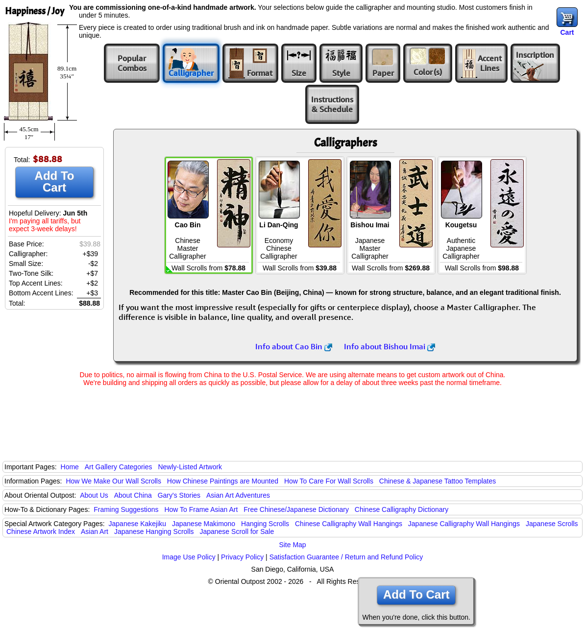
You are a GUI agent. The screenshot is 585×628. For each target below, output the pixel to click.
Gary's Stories (179, 495)
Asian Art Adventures (238, 495)
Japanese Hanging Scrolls (154, 531)
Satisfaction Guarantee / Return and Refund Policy (346, 557)
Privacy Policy (242, 557)
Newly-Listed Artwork (190, 467)
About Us (94, 495)
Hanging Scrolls (265, 524)
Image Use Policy (189, 557)
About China (133, 495)
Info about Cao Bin (293, 346)
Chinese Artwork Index (40, 531)
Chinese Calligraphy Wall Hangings (348, 524)
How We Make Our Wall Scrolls (113, 481)
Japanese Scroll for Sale (236, 531)
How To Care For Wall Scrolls (328, 481)
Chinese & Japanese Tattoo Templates (437, 481)
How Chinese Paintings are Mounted (222, 481)
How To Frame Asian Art (201, 509)
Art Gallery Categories (118, 467)
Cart (567, 32)
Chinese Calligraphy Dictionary (401, 509)
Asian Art (94, 531)
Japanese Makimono (203, 524)
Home (70, 467)
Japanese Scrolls (552, 524)
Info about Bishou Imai (389, 346)
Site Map (292, 545)
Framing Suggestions (126, 509)
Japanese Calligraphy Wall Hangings (464, 524)
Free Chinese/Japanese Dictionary (296, 509)
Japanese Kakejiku (138, 524)
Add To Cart (54, 181)
